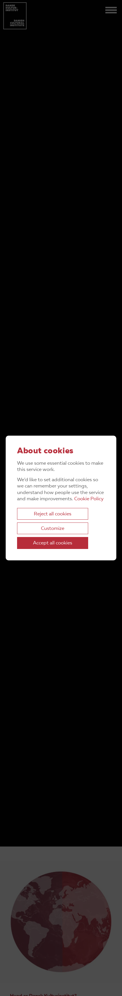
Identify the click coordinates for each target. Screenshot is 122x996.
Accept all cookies (52, 543)
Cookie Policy (89, 499)
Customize (52, 528)
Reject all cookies (52, 514)
